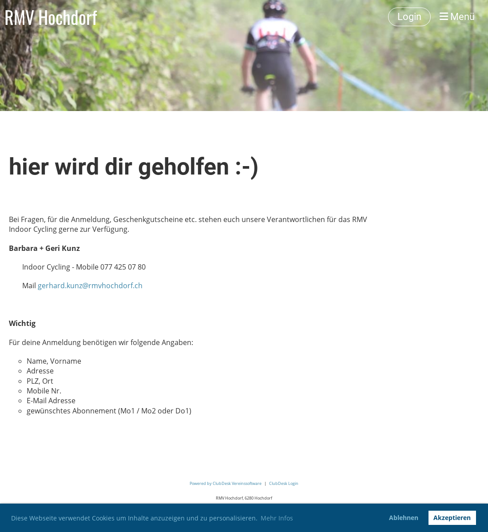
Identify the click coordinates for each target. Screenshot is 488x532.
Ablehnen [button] (403, 517)
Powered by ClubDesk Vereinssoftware (226, 483)
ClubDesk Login (283, 483)
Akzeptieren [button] (452, 517)
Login (409, 16)
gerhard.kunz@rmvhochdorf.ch (90, 285)
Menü (457, 16)
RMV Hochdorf (50, 16)
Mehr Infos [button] (277, 518)
